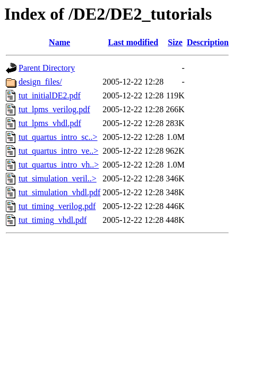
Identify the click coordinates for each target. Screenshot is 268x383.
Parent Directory (47, 67)
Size (175, 42)
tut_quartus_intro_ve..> (58, 150)
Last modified (133, 42)
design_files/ (40, 81)
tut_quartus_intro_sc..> (58, 136)
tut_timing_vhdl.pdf (53, 219)
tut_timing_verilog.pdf (57, 206)
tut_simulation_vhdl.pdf (59, 192)
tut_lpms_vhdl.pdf (50, 123)
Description (208, 42)
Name (59, 42)
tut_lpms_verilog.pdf (54, 109)
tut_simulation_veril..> (58, 178)
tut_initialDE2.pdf (50, 95)
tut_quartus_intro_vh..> (59, 164)
